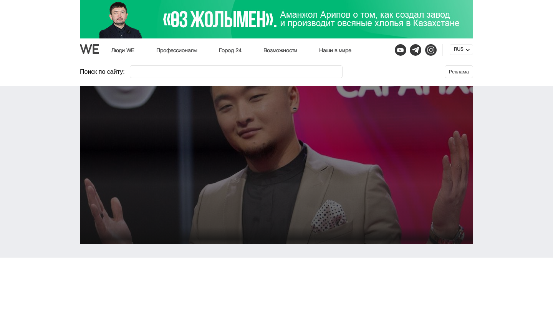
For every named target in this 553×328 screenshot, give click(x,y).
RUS (458, 49)
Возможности (280, 50)
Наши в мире (335, 50)
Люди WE (122, 50)
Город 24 (230, 50)
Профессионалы (176, 50)
